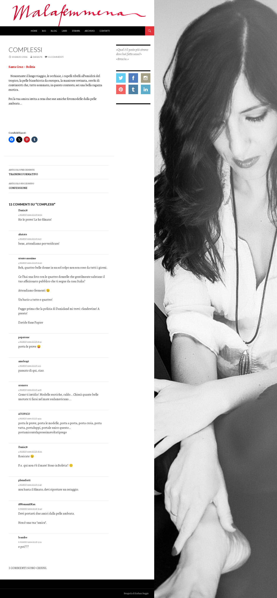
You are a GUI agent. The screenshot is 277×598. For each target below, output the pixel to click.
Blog (54, 31)
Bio (44, 31)
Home (34, 31)
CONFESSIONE (59, 185)
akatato (22, 234)
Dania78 (37, 56)
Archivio (90, 31)
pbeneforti (24, 480)
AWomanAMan (26, 504)
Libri (64, 31)
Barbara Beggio (141, 593)
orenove (23, 385)
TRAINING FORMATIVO (59, 172)
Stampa (76, 31)
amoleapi (23, 361)
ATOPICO (24, 414)
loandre (22, 537)
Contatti (105, 31)
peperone (23, 337)
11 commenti (56, 56)
